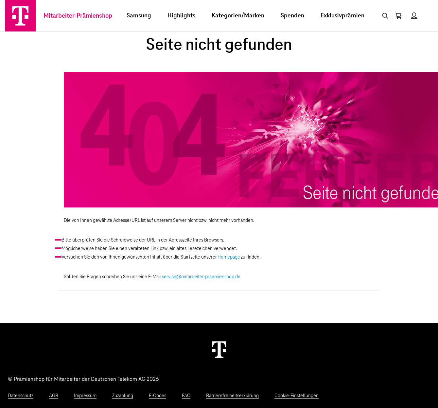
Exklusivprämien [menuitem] (342, 15)
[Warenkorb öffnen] (398, 16)
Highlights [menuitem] (181, 15)
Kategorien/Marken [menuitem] (238, 15)
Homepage (229, 257)
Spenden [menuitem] (292, 15)
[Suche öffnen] (384, 16)
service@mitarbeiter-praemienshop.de (201, 277)
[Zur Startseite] (20, 15)
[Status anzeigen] (414, 16)
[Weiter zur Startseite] (219, 349)
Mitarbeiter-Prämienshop (78, 15)
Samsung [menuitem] (139, 15)
